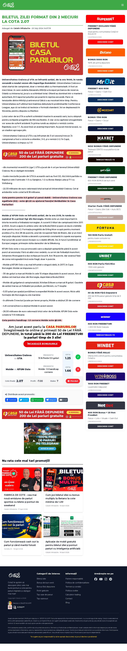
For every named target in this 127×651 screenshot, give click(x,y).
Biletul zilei (41, 586)
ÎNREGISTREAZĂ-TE (105, 160)
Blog (67, 610)
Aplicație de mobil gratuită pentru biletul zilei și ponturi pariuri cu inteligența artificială (63, 552)
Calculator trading (73, 602)
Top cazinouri (42, 606)
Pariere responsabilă (74, 586)
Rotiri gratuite (43, 598)
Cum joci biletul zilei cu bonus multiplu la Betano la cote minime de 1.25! (62, 506)
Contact (68, 606)
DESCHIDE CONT (105, 42)
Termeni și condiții (73, 594)
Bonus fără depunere (46, 594)
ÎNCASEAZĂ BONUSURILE (42, 344)
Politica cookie (71, 598)
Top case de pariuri (45, 602)
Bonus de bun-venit (45, 590)
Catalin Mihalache (22, 28)
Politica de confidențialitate (77, 590)
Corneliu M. (8, 556)
